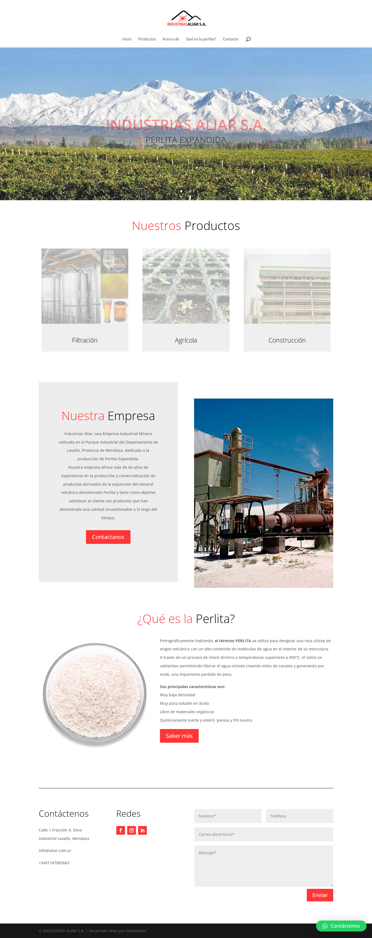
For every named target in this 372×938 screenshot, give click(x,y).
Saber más (179, 735)
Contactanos (108, 537)
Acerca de (170, 39)
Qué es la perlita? (201, 39)
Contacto (230, 39)
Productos (147, 39)
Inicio (126, 39)
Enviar (320, 895)
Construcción (287, 340)
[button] (341, 926)
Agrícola (186, 340)
